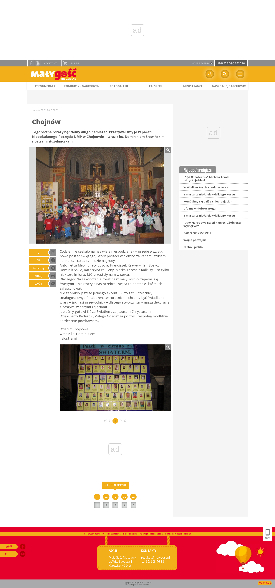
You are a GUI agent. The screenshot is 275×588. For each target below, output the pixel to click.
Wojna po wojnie (194, 240)
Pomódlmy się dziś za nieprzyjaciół (207, 201)
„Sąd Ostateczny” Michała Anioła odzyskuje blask (206, 178)
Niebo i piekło (193, 247)
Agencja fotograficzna (151, 533)
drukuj (38, 276)
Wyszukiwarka (225, 74)
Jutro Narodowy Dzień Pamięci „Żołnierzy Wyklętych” (212, 224)
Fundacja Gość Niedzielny (178, 533)
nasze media (201, 63)
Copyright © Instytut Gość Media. (137, 582)
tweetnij (38, 268)
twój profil (210, 74)
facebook (31, 63)
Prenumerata (114, 533)
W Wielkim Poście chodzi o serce (205, 187)
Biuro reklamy (130, 533)
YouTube (37, 63)
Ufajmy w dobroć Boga (199, 208)
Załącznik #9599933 (197, 232)
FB (38, 260)
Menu (240, 74)
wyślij (38, 283)
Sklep (75, 63)
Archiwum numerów (94, 533)
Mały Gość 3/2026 (231, 63)
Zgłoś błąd (265, 583)
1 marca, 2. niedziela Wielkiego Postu (209, 194)
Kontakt (50, 63)
